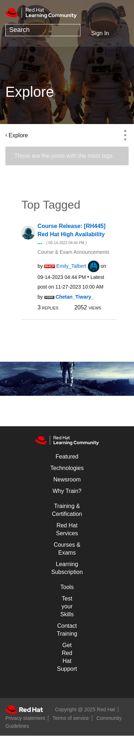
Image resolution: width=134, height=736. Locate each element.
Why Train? (67, 491)
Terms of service (71, 718)
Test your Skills (67, 606)
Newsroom (66, 479)
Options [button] (125, 135)
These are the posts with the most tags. (64, 156)
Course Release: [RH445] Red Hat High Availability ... (71, 234)
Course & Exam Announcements (73, 252)
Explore (18, 135)
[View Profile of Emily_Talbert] (71, 266)
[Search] (42, 30)
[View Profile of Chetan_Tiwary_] (75, 297)
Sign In (100, 33)
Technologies (67, 468)
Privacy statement (25, 718)
